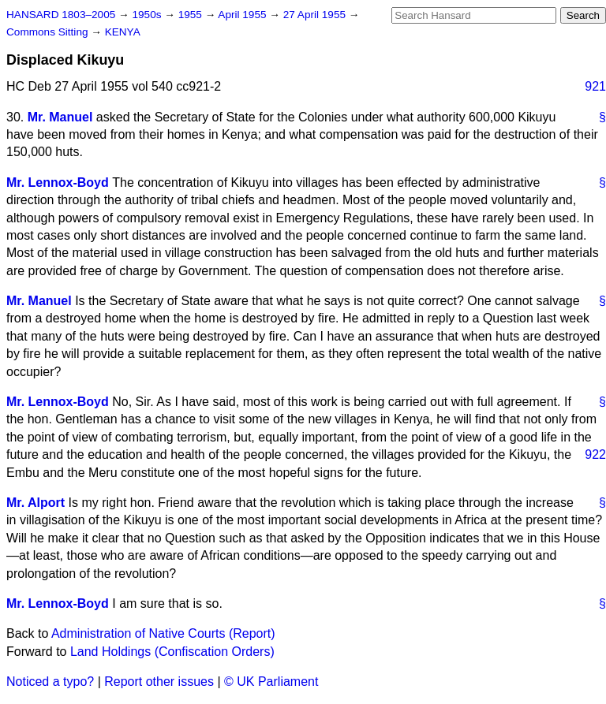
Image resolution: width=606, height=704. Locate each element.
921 (595, 86)
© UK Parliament (271, 681)
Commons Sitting (48, 32)
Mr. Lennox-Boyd (57, 182)
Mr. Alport (35, 502)
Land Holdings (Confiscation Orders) (172, 651)
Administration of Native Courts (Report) (163, 633)
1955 (191, 14)
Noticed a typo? (50, 681)
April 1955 (243, 14)
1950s (148, 14)
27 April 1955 (316, 14)
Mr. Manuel (60, 117)
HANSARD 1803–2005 (60, 14)
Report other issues (159, 681)
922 (595, 454)
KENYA (122, 32)
